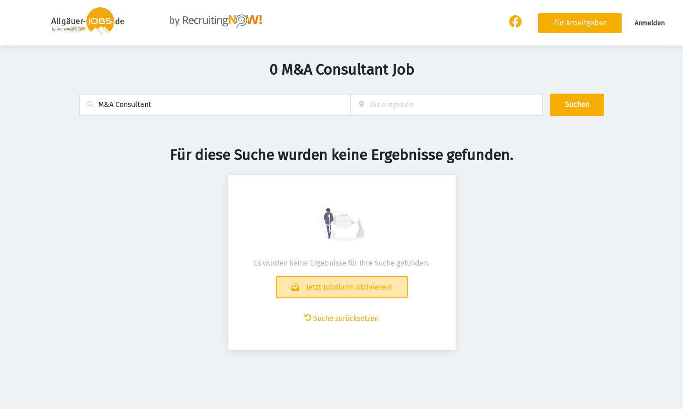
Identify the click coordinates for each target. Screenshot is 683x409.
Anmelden (650, 23)
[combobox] (214, 105)
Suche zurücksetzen (341, 318)
